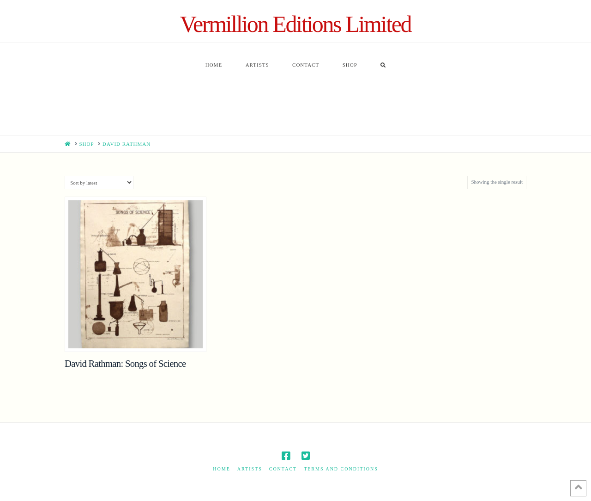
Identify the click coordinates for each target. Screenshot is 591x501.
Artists (249, 468)
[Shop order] (99, 182)
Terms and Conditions (341, 468)
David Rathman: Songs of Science (125, 364)
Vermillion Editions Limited (295, 24)
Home (221, 468)
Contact (283, 468)
